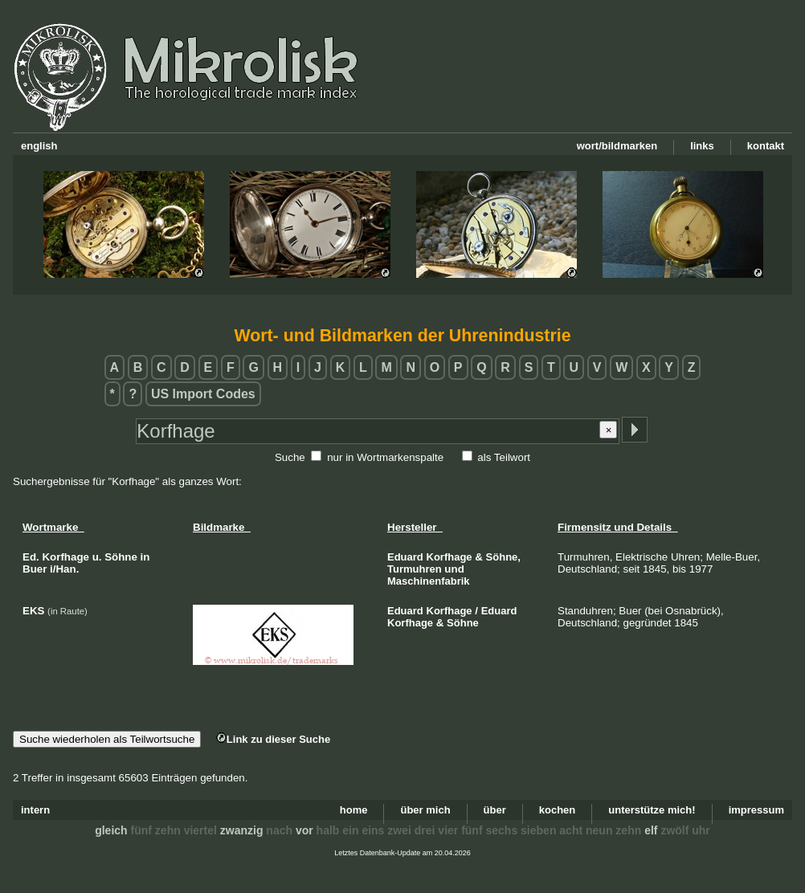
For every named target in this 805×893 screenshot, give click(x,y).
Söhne (463, 623)
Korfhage (449, 557)
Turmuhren (414, 569)
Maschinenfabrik (428, 581)
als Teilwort (503, 457)
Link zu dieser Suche (273, 739)
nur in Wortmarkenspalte (385, 457)
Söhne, (503, 557)
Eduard (405, 557)
